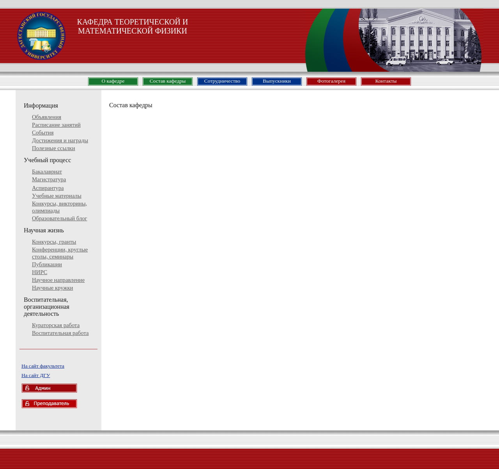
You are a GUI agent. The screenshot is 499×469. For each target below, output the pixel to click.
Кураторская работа (56, 325)
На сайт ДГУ (35, 375)
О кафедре (113, 81)
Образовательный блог (59, 218)
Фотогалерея (331, 81)
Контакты (385, 81)
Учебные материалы (56, 196)
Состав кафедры (168, 81)
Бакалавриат (47, 171)
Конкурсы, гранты (54, 242)
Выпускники (277, 81)
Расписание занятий (56, 125)
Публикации (47, 264)
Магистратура (49, 179)
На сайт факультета (42, 366)
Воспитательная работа (60, 333)
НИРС (39, 272)
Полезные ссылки (53, 148)
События (42, 132)
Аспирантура (48, 188)
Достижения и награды (60, 140)
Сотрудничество (222, 81)
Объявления (46, 117)
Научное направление (58, 280)
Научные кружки (52, 288)
